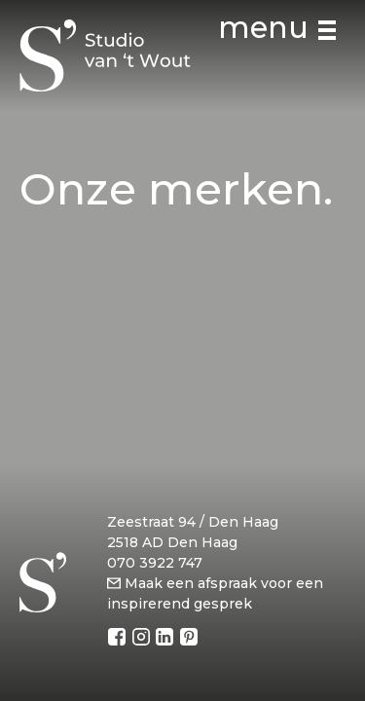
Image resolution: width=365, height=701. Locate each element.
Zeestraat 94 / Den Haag (192, 522)
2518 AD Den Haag (172, 542)
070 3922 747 (154, 563)
